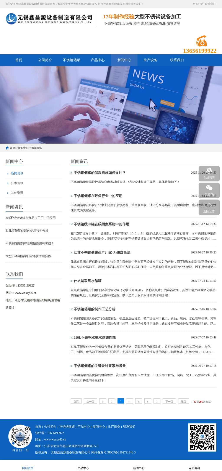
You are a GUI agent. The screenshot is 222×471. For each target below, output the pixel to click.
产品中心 (98, 60)
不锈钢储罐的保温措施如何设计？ (100, 173)
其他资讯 (17, 192)
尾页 (183, 401)
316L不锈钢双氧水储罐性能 (95, 337)
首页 (18, 60)
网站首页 (27, 465)
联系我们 (210, 3)
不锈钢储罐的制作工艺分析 (94, 309)
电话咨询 (194, 465)
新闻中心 (124, 60)
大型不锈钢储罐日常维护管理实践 (28, 256)
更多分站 (198, 3)
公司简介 (45, 60)
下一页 (169, 401)
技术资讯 (17, 183)
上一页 (90, 401)
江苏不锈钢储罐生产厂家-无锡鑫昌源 (102, 252)
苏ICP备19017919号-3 (121, 452)
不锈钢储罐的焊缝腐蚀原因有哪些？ (30, 243)
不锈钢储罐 (71, 60)
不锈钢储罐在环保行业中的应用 (98, 196)
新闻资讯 (36, 147)
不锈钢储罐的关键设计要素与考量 (100, 366)
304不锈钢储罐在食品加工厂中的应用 (31, 217)
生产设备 (150, 60)
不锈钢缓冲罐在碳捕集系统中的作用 (101, 224)
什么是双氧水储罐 (87, 281)
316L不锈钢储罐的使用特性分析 (27, 230)
